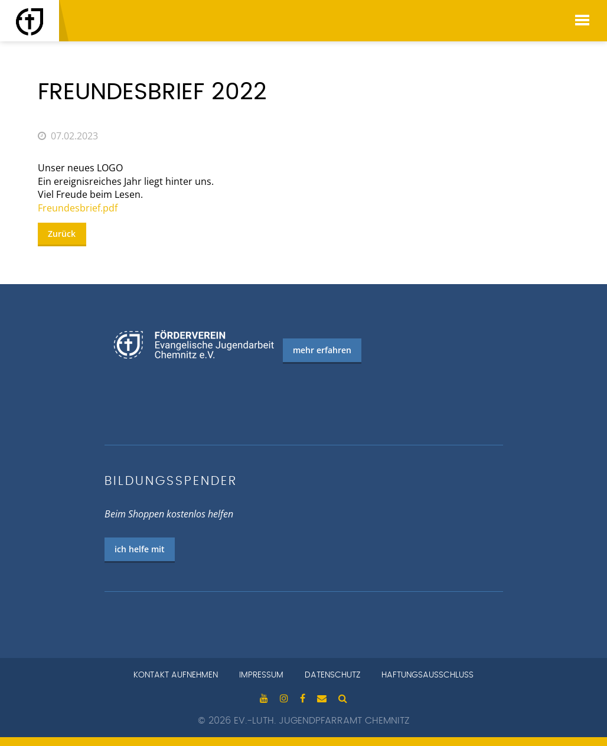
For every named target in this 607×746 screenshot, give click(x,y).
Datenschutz (332, 675)
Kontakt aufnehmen (175, 675)
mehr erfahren (322, 350)
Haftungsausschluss (427, 675)
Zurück (62, 233)
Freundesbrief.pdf (78, 207)
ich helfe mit (140, 549)
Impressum (261, 675)
